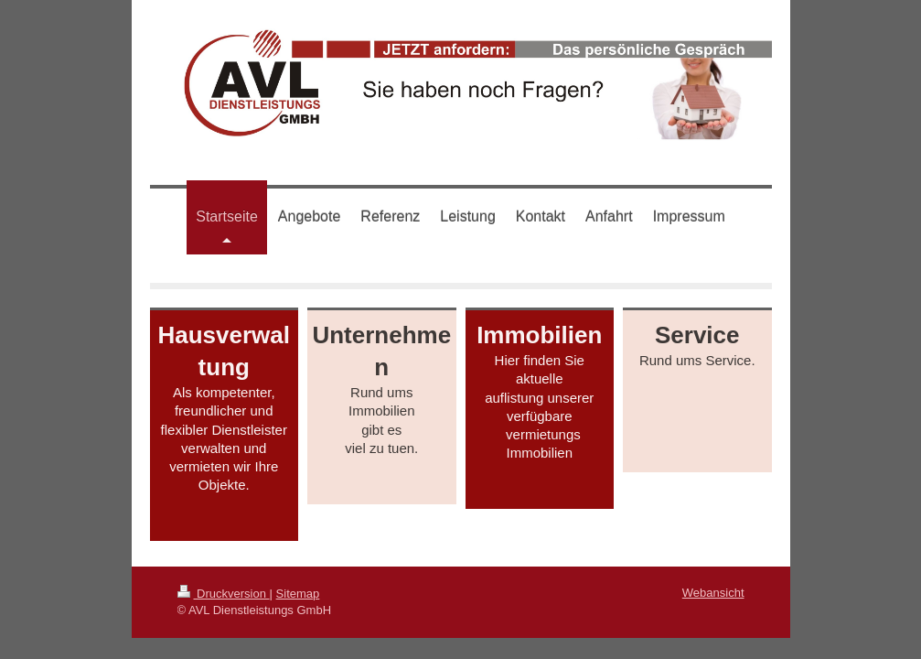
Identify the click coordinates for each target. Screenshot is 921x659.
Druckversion (223, 593)
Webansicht (713, 593)
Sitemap (298, 593)
